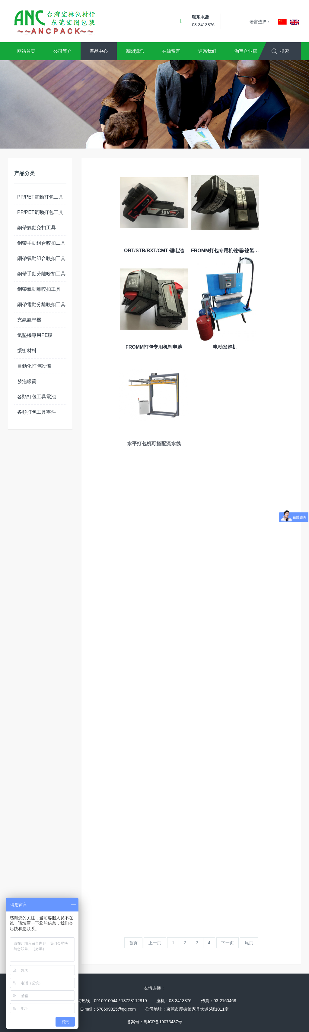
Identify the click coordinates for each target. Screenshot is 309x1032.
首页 (133, 942)
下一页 (227, 942)
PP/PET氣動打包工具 (40, 212)
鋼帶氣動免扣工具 (36, 227)
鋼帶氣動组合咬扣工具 (41, 258)
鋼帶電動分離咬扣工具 (41, 304)
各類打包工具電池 (36, 396)
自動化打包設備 (34, 366)
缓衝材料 (27, 350)
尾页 (249, 942)
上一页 (154, 942)
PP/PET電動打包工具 (40, 196)
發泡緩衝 (27, 381)
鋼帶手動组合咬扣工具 (41, 243)
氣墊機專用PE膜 (35, 335)
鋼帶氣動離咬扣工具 (39, 289)
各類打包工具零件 (36, 412)
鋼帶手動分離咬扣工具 (41, 273)
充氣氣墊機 (29, 319)
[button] (26, 51)
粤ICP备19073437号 (163, 1021)
